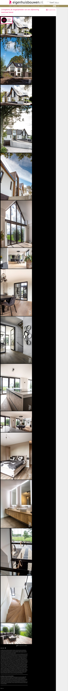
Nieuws (42, 6)
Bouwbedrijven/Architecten (24, 6)
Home (10, 6)
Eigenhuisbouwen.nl (25, 2)
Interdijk (54, 6)
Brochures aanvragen (35, 6)
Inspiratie (15, 6)
